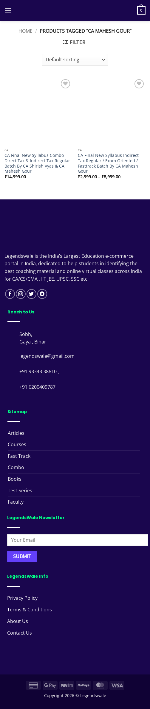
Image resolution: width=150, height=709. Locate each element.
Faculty (16, 502)
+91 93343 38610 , (39, 371)
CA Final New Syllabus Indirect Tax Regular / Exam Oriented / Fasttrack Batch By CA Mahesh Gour (108, 163)
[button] (8, 10)
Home (25, 31)
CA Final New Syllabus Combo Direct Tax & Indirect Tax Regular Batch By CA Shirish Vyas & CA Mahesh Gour (37, 163)
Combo (16, 467)
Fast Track (19, 456)
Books (14, 479)
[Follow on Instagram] (21, 294)
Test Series (20, 490)
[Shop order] (75, 60)
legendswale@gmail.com (47, 356)
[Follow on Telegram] (42, 294)
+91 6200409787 (37, 387)
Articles (16, 433)
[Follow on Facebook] (10, 294)
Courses (17, 444)
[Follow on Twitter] (31, 294)
